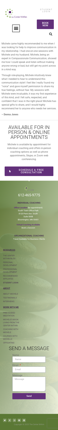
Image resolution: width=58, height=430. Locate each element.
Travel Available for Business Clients (29, 239)
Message (17, 375)
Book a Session (28, 228)
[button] (16, 28)
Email (15, 365)
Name (15, 355)
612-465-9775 (29, 195)
